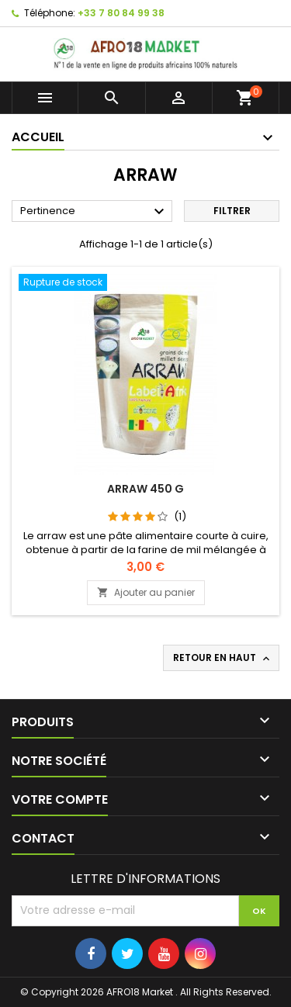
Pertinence (94, 211)
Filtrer (232, 210)
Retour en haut (222, 658)
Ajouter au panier (146, 592)
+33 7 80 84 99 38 (121, 12)
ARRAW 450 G (145, 489)
